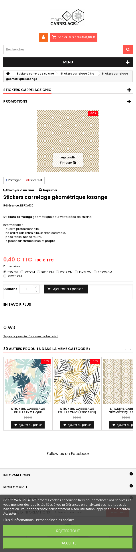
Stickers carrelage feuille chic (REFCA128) (77, 410)
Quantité (10, 289)
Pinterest (34, 180)
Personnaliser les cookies (55, 520)
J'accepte (68, 543)
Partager (13, 180)
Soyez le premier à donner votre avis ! (30, 336)
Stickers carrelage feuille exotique (28, 410)
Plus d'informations (18, 520)
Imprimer (50, 190)
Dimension (11, 266)
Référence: (11, 206)
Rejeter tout (68, 530)
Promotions (15, 101)
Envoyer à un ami (20, 190)
